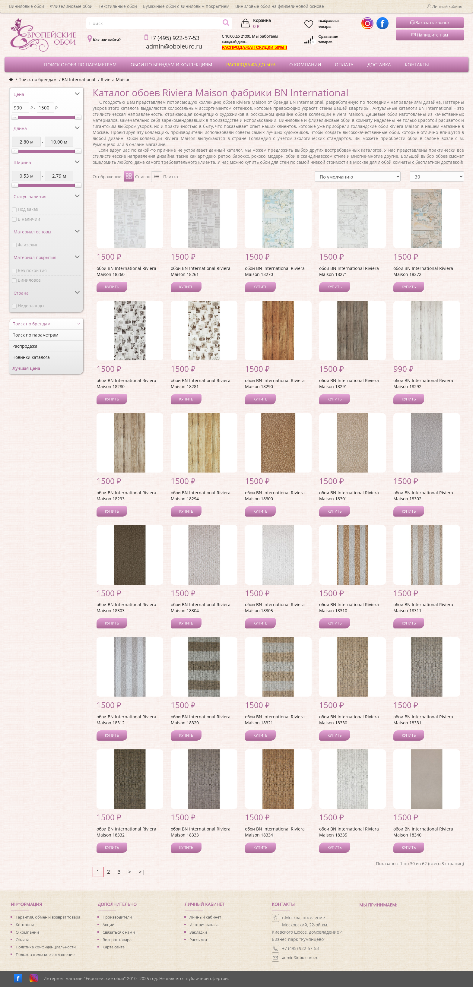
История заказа (203, 924)
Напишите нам (429, 35)
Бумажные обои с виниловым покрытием (186, 6)
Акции (108, 924)
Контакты (25, 924)
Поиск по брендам (37, 79)
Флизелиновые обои (71, 6)
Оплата (22, 939)
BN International (78, 79)
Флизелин (28, 245)
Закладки (198, 932)
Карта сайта (114, 947)
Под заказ (28, 209)
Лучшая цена (26, 368)
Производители (117, 917)
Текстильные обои (118, 6)
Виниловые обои (26, 6)
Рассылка (198, 939)
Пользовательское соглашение (45, 954)
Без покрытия (32, 270)
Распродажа (24, 346)
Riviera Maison (116, 79)
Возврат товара (117, 939)
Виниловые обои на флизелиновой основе (279, 6)
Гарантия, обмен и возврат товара (48, 917)
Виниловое (29, 280)
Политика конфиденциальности (46, 947)
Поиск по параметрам (35, 335)
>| (141, 871)
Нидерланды (31, 305)
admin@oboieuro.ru (300, 957)
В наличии (29, 219)
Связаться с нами (119, 932)
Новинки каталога (31, 357)
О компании (27, 932)
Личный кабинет (205, 917)
